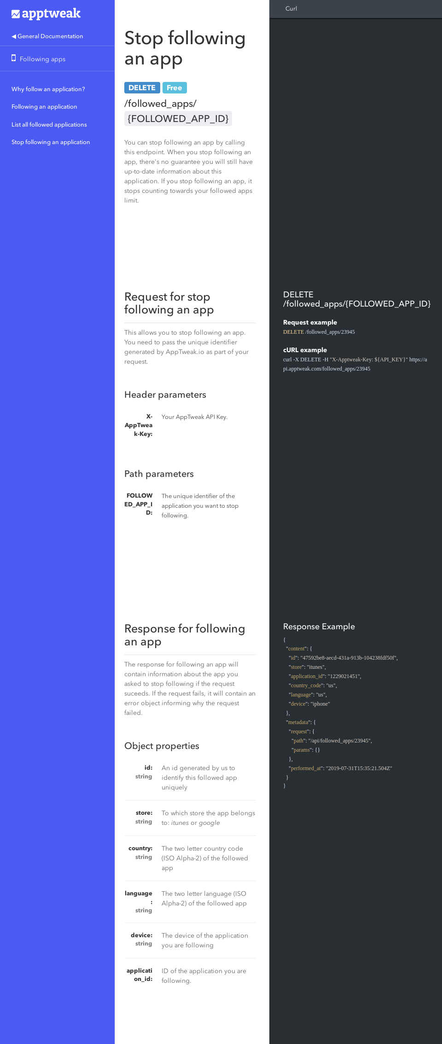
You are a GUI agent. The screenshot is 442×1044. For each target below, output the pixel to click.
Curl (291, 8)
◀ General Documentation (47, 36)
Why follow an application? (48, 89)
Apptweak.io (57, 14)
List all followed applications (49, 124)
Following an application (44, 106)
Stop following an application (51, 142)
